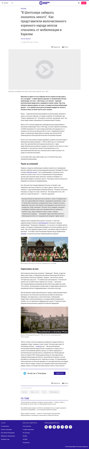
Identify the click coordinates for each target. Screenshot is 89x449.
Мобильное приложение (8, 436)
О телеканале (5, 426)
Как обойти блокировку (8, 433)
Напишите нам (5, 439)
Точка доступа (27, 426)
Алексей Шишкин (26, 39)
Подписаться (60, 373)
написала (39, 346)
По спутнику (26, 433)
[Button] (55, 47)
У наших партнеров (28, 429)
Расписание (26, 442)
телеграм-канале (31, 172)
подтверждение (43, 223)
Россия (23, 8)
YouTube (25, 439)
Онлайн (25, 436)
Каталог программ (6, 429)
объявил (23, 234)
